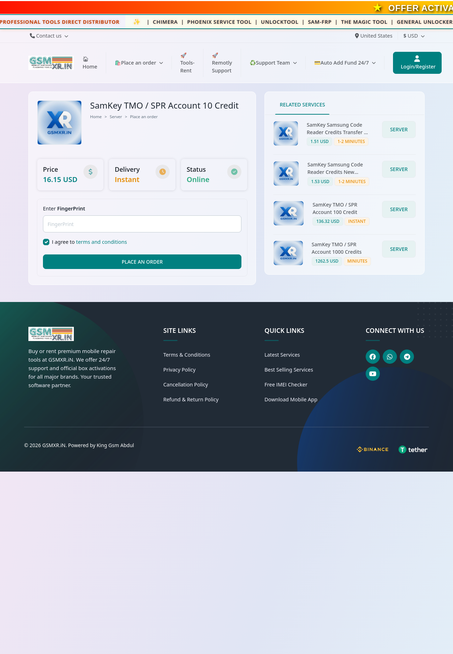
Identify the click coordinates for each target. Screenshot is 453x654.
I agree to (89, 241)
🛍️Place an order (139, 62)
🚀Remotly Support (222, 63)
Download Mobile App (290, 399)
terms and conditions (101, 241)
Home (96, 116)
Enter (64, 208)
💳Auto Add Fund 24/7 (345, 62)
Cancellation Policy (185, 384)
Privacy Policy (179, 369)
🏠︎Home (89, 62)
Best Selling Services (288, 369)
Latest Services (282, 354)
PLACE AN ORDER (142, 261)
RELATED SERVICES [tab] (302, 104)
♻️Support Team (273, 62)
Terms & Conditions (186, 354)
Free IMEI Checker (285, 384)
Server (116, 116)
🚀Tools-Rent (187, 63)
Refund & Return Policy (191, 399)
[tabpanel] (344, 194)
